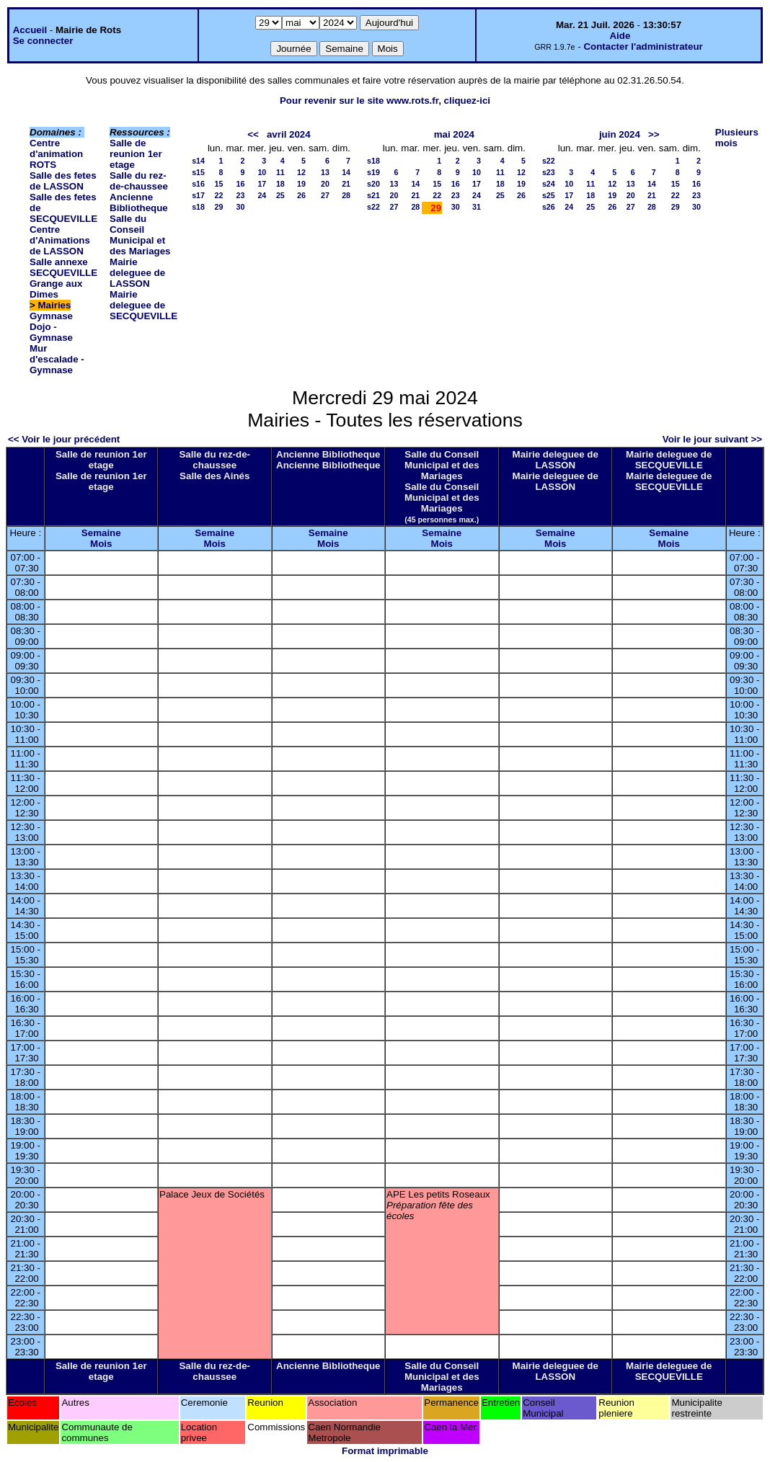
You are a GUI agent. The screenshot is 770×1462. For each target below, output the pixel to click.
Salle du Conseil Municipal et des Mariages (140, 235)
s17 (198, 195)
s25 (548, 195)
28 (346, 195)
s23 (548, 172)
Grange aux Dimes (56, 289)
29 (219, 206)
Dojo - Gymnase (51, 332)
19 (301, 183)
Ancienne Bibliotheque (139, 202)
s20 (373, 183)
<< (253, 134)
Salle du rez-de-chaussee (139, 181)
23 (240, 195)
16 (240, 183)
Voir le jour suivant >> (712, 439)
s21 (373, 195)
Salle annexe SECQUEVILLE (63, 267)
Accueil (30, 29)
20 (325, 183)
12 (301, 172)
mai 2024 (454, 134)
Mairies (54, 305)
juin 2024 (619, 134)
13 (325, 172)
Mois (101, 543)
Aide (619, 35)
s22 (373, 206)
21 (346, 183)
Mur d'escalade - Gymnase (57, 359)
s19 (373, 172)
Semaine (101, 532)
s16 (198, 183)
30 (240, 206)
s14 (198, 160)
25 (280, 195)
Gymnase (51, 316)
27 (325, 195)
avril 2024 (289, 134)
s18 (198, 206)
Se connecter (43, 40)
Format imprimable (385, 1450)
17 (261, 183)
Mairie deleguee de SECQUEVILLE (143, 305)
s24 (548, 183)
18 (280, 183)
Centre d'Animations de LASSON (60, 240)
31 (476, 206)
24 (261, 195)
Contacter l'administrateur (642, 46)
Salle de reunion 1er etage (136, 154)
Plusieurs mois (736, 137)
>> (654, 134)
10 (261, 172)
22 (219, 195)
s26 (548, 206)
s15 (198, 172)
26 (301, 195)
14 (346, 172)
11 (280, 172)
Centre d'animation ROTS (56, 154)
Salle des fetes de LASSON (63, 181)
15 (219, 183)
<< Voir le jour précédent (64, 439)
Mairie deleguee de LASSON (137, 273)
